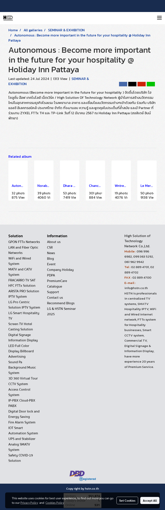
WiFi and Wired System (19, 261)
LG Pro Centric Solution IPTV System (24, 304)
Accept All (150, 500)
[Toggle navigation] (159, 18)
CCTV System (18, 384)
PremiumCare (57, 281)
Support (53, 292)
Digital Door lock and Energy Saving (24, 414)
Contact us (55, 297)
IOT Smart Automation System (23, 430)
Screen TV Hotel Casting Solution (20, 326)
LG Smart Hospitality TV (23, 315)
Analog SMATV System (19, 447)
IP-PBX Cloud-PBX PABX (21, 403)
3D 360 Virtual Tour (23, 378)
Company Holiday (60, 270)
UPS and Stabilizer (21, 439)
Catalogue (54, 286)
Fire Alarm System (21, 422)
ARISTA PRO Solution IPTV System (23, 293)
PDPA (51, 275)
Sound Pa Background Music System (22, 367)
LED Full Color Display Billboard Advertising (21, 351)
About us (54, 242)
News (51, 253)
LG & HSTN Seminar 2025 (61, 311)
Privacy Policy (29, 502)
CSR (50, 247)
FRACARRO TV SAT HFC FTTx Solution (21, 283)
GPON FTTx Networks (24, 242)
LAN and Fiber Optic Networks (23, 250)
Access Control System (19, 392)
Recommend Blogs (61, 303)
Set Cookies (127, 500)
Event (51, 264)
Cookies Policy (55, 502)
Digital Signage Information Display (23, 337)
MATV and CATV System (20, 272)
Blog (50, 258)
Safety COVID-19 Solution (20, 458)
